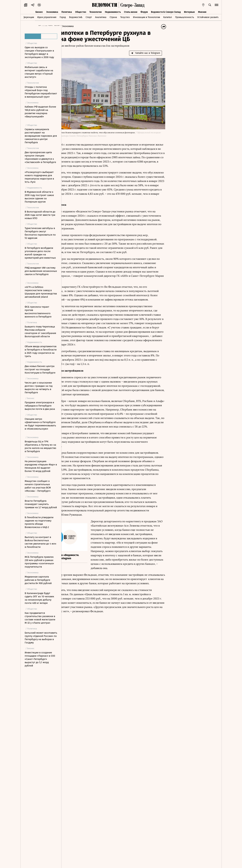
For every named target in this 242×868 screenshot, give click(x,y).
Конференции (26, 17)
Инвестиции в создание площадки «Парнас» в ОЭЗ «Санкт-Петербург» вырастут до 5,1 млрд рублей (40, 659)
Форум (144, 11)
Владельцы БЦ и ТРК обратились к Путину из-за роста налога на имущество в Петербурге (40, 446)
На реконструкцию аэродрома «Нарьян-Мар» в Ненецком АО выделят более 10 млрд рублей (41, 466)
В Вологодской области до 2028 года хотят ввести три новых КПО (40, 215)
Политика (66, 11)
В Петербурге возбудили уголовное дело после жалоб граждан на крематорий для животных (40, 253)
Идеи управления (46, 17)
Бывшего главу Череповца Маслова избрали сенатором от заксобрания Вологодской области (40, 331)
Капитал (167, 17)
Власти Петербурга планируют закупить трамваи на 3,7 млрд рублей (41, 504)
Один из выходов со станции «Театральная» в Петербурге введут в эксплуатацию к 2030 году (39, 52)
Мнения (202, 11)
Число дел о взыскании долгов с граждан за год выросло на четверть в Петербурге (38, 387)
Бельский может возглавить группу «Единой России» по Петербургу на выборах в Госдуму (41, 637)
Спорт (89, 17)
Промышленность (184, 17)
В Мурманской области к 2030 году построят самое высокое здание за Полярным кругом (39, 196)
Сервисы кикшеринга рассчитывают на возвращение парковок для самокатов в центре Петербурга (41, 136)
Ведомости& (75, 17)
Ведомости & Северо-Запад (166, 11)
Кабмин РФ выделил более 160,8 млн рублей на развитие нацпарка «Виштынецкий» (40, 111)
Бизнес (39, 11)
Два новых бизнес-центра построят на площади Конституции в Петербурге (40, 369)
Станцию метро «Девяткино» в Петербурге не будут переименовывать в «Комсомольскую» (40, 423)
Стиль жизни (130, 11)
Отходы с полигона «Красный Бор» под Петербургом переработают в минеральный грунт (41, 91)
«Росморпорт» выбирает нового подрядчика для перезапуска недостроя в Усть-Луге (39, 177)
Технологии (95, 11)
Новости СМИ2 (73, 718)
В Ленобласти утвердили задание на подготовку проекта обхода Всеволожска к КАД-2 (39, 522)
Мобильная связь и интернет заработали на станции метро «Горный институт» (39, 72)
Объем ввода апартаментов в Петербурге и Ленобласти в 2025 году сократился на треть (41, 351)
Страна (113, 17)
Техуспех (125, 17)
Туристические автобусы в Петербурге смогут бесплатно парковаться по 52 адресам (40, 233)
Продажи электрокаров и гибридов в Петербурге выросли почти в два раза (40, 405)
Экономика (52, 11)
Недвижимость (113, 11)
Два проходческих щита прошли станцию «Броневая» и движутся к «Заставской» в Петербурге (40, 157)
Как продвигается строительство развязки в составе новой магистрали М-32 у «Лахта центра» (40, 618)
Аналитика (100, 17)
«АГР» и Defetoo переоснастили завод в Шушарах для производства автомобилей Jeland (41, 292)
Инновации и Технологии (146, 17)
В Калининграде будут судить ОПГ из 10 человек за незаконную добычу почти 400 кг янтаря (39, 598)
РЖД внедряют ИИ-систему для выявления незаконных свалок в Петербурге (41, 271)
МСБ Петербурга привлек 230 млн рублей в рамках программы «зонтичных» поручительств (39, 561)
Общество (80, 11)
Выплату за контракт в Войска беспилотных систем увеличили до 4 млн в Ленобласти (40, 542)
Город (63, 17)
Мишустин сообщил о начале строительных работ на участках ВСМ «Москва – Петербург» (38, 486)
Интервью (189, 11)
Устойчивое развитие (208, 17)
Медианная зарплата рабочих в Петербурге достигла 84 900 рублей (38, 580)
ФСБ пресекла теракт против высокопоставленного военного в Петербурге (38, 311)
